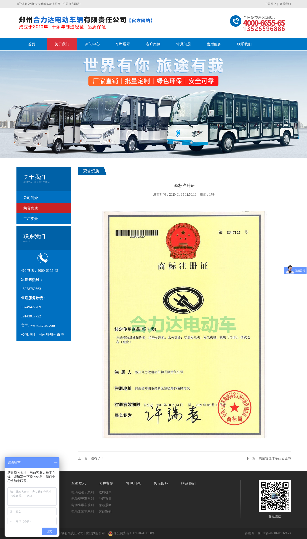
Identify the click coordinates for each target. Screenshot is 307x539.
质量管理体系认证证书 (275, 458)
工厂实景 (30, 219)
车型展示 (78, 483)
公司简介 (270, 3)
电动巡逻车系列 (82, 492)
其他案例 (105, 511)
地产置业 (105, 498)
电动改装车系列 (82, 511)
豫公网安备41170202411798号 (131, 533)
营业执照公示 (95, 533)
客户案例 (106, 483)
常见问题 (133, 483)
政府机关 (105, 492)
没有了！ (97, 458)
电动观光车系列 (82, 498)
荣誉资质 (30, 208)
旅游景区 (105, 505)
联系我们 (285, 3)
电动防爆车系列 (82, 505)
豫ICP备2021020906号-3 (274, 533)
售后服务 (161, 483)
